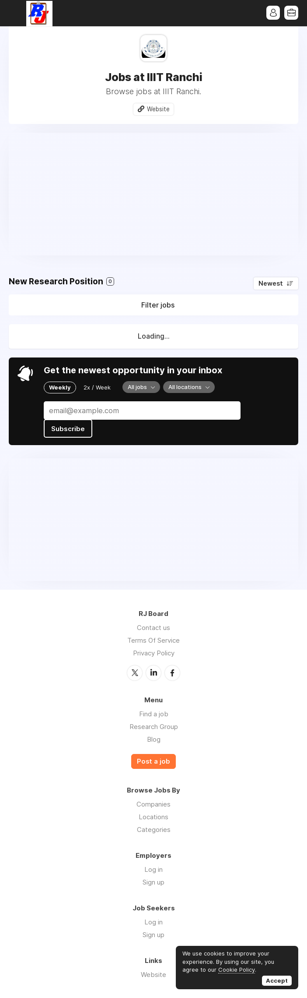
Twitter (134, 672)
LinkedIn (153, 672)
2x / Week (97, 387)
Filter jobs (157, 305)
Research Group (153, 726)
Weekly (60, 387)
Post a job (153, 760)
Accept (277, 980)
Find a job (153, 713)
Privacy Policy (153, 652)
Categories (154, 829)
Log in (153, 869)
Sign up (153, 882)
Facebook (172, 672)
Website (158, 109)
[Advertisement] (153, 194)
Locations (153, 816)
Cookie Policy (236, 969)
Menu (15, 13)
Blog (153, 738)
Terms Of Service (153, 640)
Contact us (153, 627)
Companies (153, 804)
